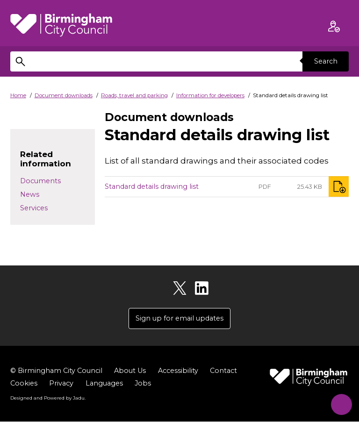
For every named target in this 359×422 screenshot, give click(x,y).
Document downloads (64, 95)
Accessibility (178, 370)
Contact (223, 370)
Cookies (23, 383)
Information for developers (210, 95)
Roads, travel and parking (134, 95)
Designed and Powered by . (47, 398)
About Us (130, 370)
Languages (104, 383)
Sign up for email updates (179, 318)
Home (18, 95)
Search (325, 61)
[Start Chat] (339, 402)
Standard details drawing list (152, 186)
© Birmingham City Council (56, 370)
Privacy (61, 383)
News (29, 194)
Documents (40, 181)
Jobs (143, 383)
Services (34, 208)
